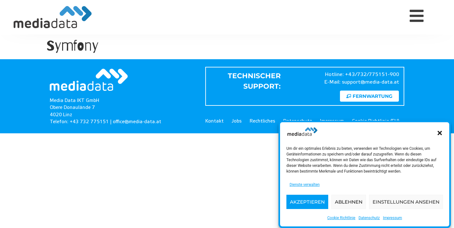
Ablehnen (348, 202)
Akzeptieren (307, 202)
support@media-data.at (370, 82)
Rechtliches (262, 121)
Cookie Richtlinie (341, 218)
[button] (440, 133)
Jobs (237, 121)
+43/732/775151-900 (372, 74)
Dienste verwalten (305, 184)
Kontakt (214, 121)
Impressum (392, 218)
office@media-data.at (137, 121)
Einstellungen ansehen (406, 202)
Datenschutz (369, 218)
